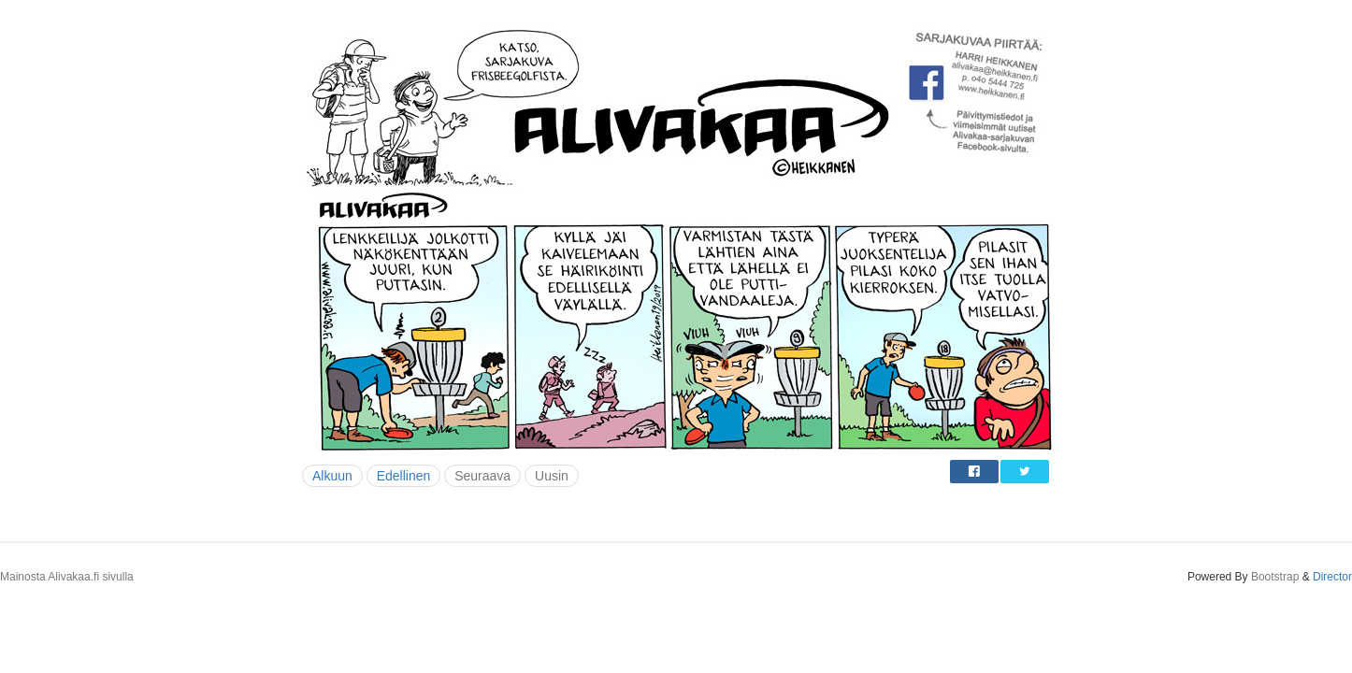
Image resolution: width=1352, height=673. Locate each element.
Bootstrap (1275, 576)
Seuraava (482, 475)
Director (1332, 576)
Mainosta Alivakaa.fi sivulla (67, 576)
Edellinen (404, 475)
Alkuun (332, 475)
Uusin (551, 475)
